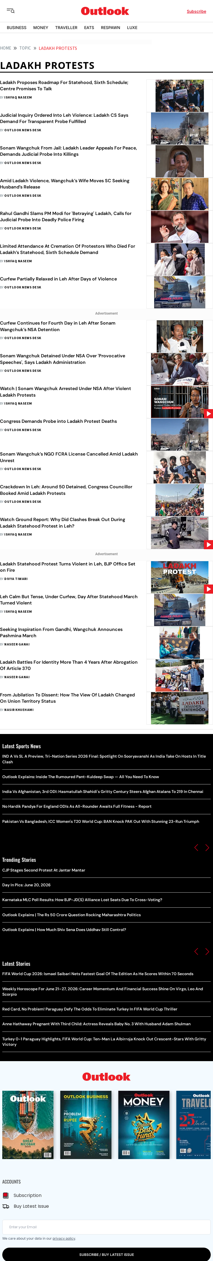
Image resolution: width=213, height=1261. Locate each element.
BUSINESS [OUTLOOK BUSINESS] (16, 27)
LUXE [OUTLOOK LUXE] (132, 27)
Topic (25, 48)
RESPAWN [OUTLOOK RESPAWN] (110, 27)
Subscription (28, 1195)
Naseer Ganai (17, 644)
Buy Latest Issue (31, 1206)
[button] (196, 847)
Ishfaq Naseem (18, 97)
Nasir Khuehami (19, 710)
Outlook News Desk (22, 130)
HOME (5, 48)
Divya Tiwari (16, 579)
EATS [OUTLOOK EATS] (89, 27)
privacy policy (64, 1238)
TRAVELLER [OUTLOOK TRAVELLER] (66, 27)
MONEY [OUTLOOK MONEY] (40, 27)
